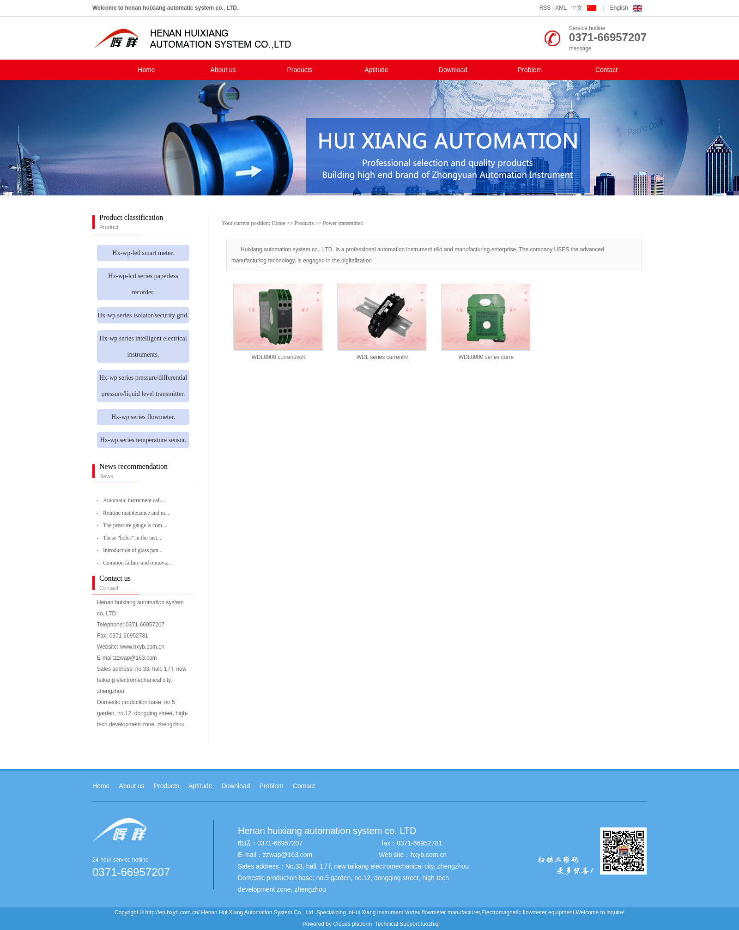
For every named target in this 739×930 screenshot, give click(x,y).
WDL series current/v (382, 357)
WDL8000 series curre (486, 357)
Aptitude (376, 69)
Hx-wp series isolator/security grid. (143, 315)
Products (299, 69)
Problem (530, 69)
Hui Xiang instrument (377, 912)
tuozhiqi (430, 924)
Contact (606, 69)
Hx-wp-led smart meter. (143, 252)
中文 (584, 8)
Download (453, 69)
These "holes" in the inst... (132, 538)
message (580, 48)
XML (561, 8)
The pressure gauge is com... (134, 525)
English (626, 8)
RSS (545, 8)
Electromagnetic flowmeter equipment (527, 912)
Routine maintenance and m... (136, 513)
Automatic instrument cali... (134, 500)
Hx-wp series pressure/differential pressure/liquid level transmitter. (143, 385)
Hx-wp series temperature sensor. (143, 440)
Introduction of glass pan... (133, 550)
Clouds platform (352, 924)
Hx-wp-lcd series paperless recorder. (143, 284)
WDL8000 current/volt (278, 357)
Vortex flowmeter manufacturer (442, 912)
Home (146, 69)
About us (223, 69)
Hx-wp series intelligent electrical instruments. (143, 346)
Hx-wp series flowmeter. (143, 416)
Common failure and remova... (137, 562)
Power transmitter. (343, 223)
